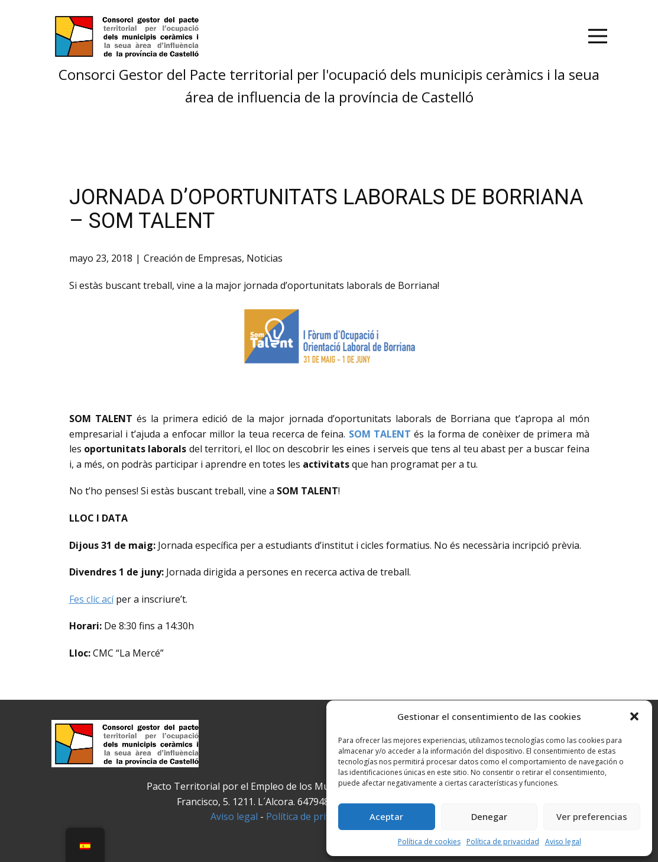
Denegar (489, 816)
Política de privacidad (502, 842)
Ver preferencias (591, 816)
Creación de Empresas (193, 258)
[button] (634, 716)
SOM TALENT (380, 433)
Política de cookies (429, 842)
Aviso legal (563, 842)
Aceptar (386, 816)
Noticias (265, 258)
